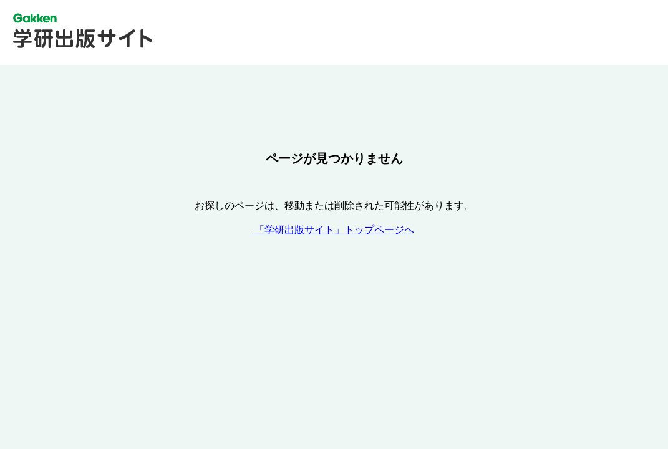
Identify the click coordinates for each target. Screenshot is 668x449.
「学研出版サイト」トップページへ (334, 229)
